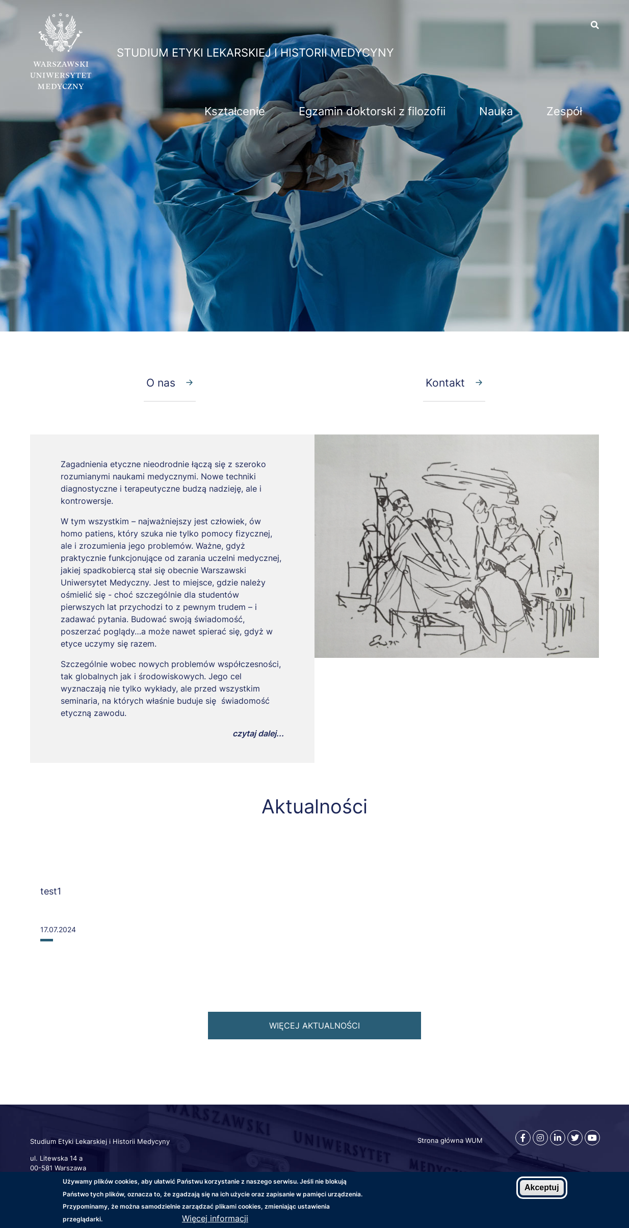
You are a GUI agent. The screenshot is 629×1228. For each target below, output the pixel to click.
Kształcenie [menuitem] (234, 111)
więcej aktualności (314, 1025)
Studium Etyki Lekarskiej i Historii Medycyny (255, 52)
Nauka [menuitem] (496, 111)
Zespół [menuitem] (564, 111)
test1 (50, 891)
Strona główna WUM (450, 1140)
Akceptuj (542, 1187)
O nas (160, 382)
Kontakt (445, 382)
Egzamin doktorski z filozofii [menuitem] (372, 111)
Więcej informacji (215, 1218)
